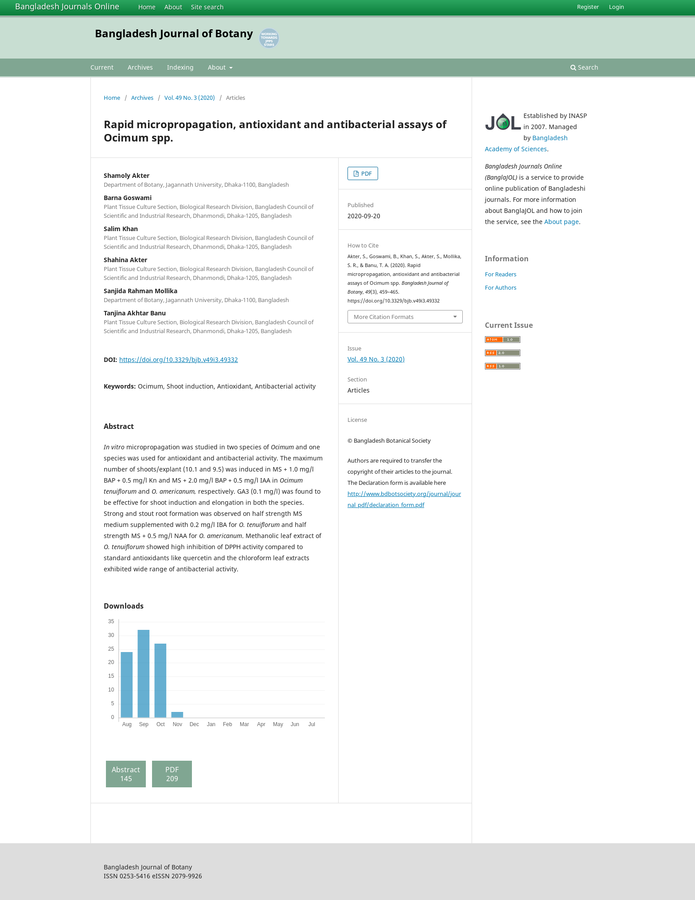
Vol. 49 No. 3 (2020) (189, 98)
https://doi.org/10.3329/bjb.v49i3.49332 (178, 359)
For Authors (500, 287)
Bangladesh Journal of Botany (174, 33)
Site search (207, 7)
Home (147, 7)
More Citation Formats (384, 317)
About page (561, 221)
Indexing (180, 67)
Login (616, 7)
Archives (140, 67)
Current (101, 67)
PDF (366, 173)
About (173, 7)
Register (588, 7)
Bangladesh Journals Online (67, 6)
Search (584, 67)
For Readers (500, 274)
